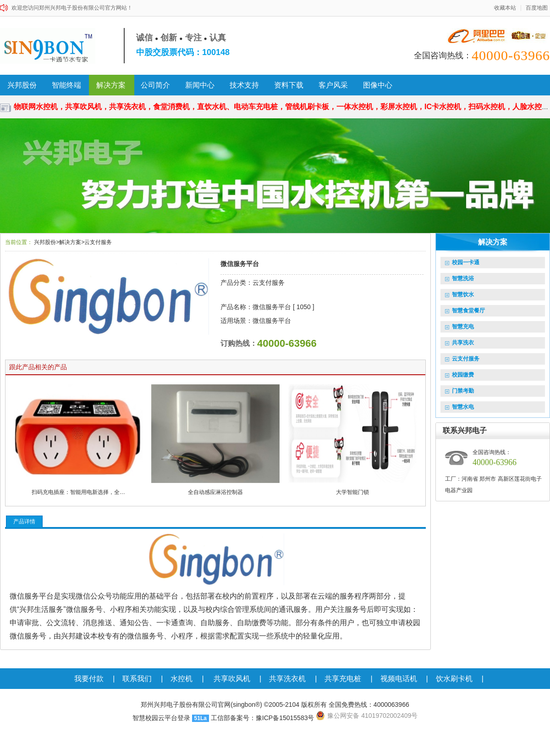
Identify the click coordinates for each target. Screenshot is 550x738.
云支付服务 (462, 358)
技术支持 (244, 85)
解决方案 (111, 85)
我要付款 (89, 679)
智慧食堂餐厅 (465, 310)
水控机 (181, 679)
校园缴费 (459, 375)
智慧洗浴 (459, 278)
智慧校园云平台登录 (161, 717)
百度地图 (537, 8)
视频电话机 (398, 679)
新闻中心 (199, 85)
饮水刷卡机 (454, 679)
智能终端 (66, 85)
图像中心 (377, 85)
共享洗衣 (459, 342)
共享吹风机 (232, 679)
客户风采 (333, 85)
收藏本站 (505, 8)
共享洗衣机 (287, 679)
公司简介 (155, 85)
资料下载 (288, 85)
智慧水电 (459, 407)
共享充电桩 (342, 679)
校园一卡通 (462, 262)
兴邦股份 (22, 85)
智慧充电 (459, 326)
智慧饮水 (459, 294)
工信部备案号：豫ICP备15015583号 (262, 717)
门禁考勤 (459, 391)
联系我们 (137, 679)
